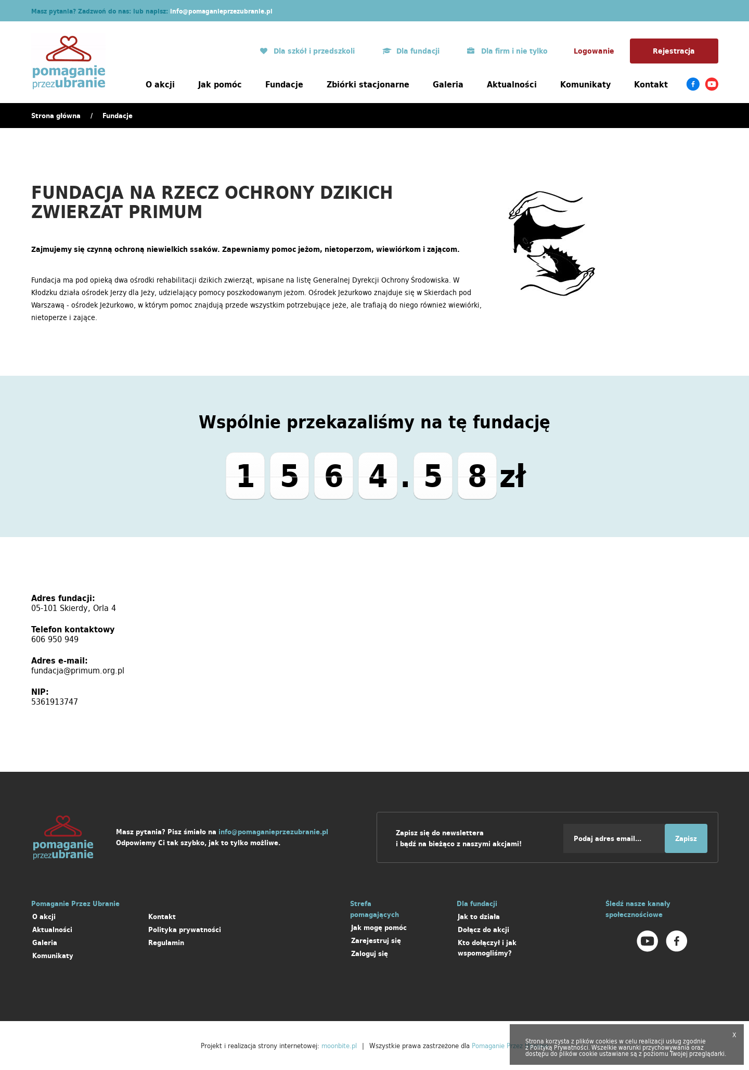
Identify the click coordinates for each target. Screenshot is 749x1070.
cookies (606, 1041)
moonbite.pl (339, 1045)
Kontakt (651, 84)
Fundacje (284, 84)
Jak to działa (479, 916)
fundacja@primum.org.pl (77, 670)
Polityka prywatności (184, 929)
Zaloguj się (369, 953)
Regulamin (166, 942)
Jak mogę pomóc (379, 927)
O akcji (160, 84)
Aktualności (512, 84)
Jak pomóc (220, 84)
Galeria (448, 84)
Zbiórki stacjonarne (368, 84)
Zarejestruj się (376, 940)
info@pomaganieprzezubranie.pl (221, 11)
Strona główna (56, 115)
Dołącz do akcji (483, 929)
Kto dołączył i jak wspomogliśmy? (487, 948)
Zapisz (686, 838)
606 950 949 (55, 639)
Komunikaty (585, 84)
